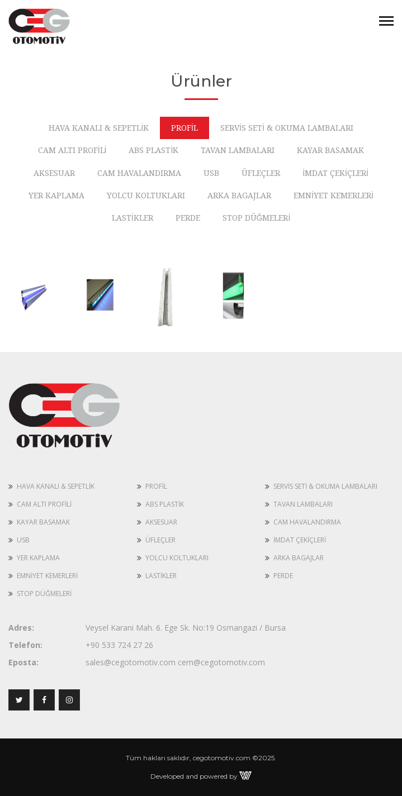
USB (23, 540)
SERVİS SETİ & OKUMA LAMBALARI (325, 486)
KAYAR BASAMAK (43, 522)
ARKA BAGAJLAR (298, 558)
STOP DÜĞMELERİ (44, 593)
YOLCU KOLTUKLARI (177, 558)
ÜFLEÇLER (160, 540)
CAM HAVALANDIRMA (307, 522)
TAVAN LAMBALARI (303, 504)
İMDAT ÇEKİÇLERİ (299, 540)
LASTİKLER (161, 575)
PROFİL (156, 486)
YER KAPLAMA (38, 558)
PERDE (283, 575)
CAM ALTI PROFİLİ (44, 504)
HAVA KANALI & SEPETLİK (55, 486)
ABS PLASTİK (164, 504)
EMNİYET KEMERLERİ (47, 575)
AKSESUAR (161, 522)
